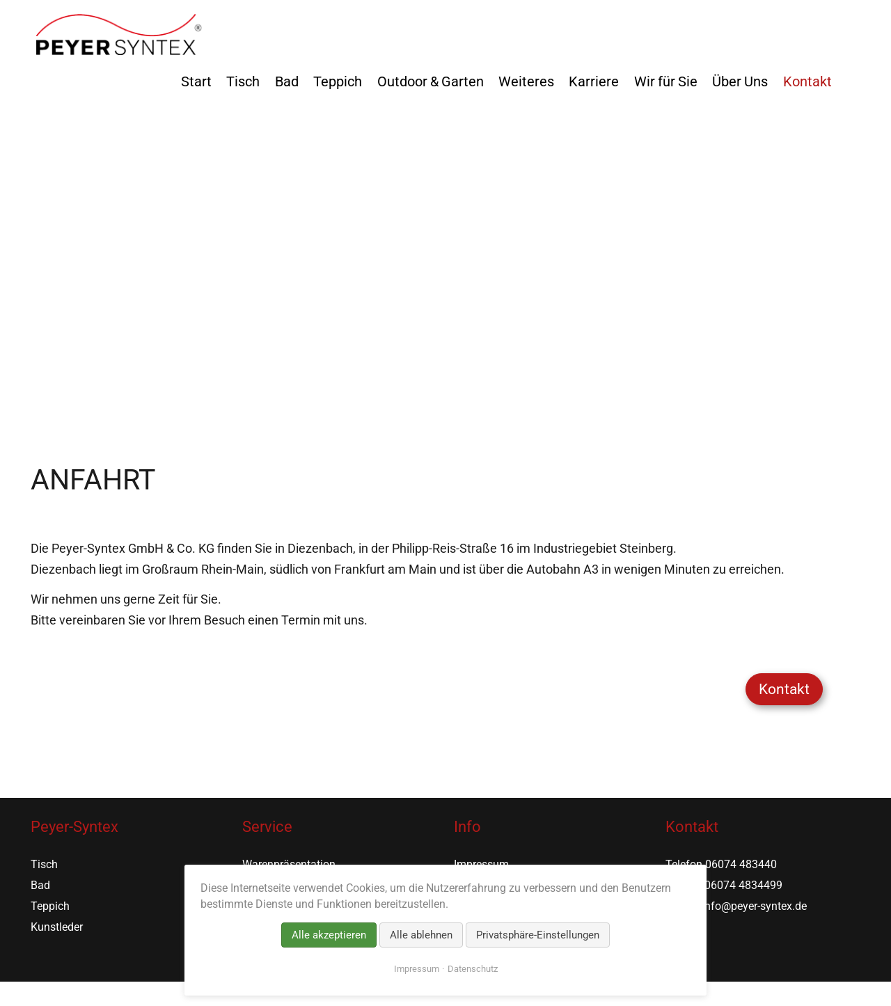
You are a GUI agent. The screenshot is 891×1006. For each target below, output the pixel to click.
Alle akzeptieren (329, 935)
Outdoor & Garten (430, 81)
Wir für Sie (665, 81)
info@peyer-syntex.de (754, 906)
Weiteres (526, 81)
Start (196, 81)
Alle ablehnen (421, 935)
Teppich (337, 81)
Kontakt (807, 81)
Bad (287, 81)
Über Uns (740, 81)
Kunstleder (57, 927)
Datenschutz (473, 969)
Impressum (416, 969)
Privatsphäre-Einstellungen (537, 935)
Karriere (594, 81)
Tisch (243, 81)
